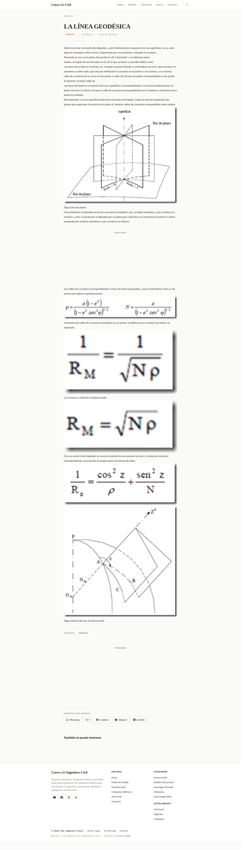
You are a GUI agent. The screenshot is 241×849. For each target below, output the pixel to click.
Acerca (159, 4)
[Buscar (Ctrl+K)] (187, 5)
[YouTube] (54, 797)
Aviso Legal (94, 831)
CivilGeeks (159, 818)
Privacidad (110, 831)
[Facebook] (62, 797)
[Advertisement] (120, 261)
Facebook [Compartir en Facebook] (102, 719)
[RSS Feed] (76, 797)
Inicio (67, 16)
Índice (120, 4)
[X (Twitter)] (69, 797)
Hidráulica (159, 791)
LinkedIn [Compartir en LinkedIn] (139, 719)
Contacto (172, 4)
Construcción (160, 777)
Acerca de (117, 796)
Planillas (132, 4)
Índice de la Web (120, 782)
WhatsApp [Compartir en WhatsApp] (72, 719)
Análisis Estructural (163, 782)
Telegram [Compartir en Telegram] (121, 719)
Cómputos (146, 4)
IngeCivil (158, 814)
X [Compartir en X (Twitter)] (88, 719)
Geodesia (70, 34)
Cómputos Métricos (122, 791)
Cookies (124, 831)
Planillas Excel (119, 787)
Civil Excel (159, 809)
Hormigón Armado (163, 787)
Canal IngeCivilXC (163, 796)
